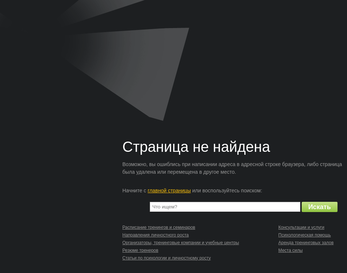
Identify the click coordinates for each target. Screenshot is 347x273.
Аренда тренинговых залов (305, 242)
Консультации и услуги (301, 227)
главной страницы (169, 190)
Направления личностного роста (155, 235)
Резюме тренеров (140, 250)
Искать (319, 207)
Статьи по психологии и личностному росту (166, 258)
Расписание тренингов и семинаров (158, 227)
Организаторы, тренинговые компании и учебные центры (180, 242)
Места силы (290, 250)
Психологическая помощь (304, 235)
